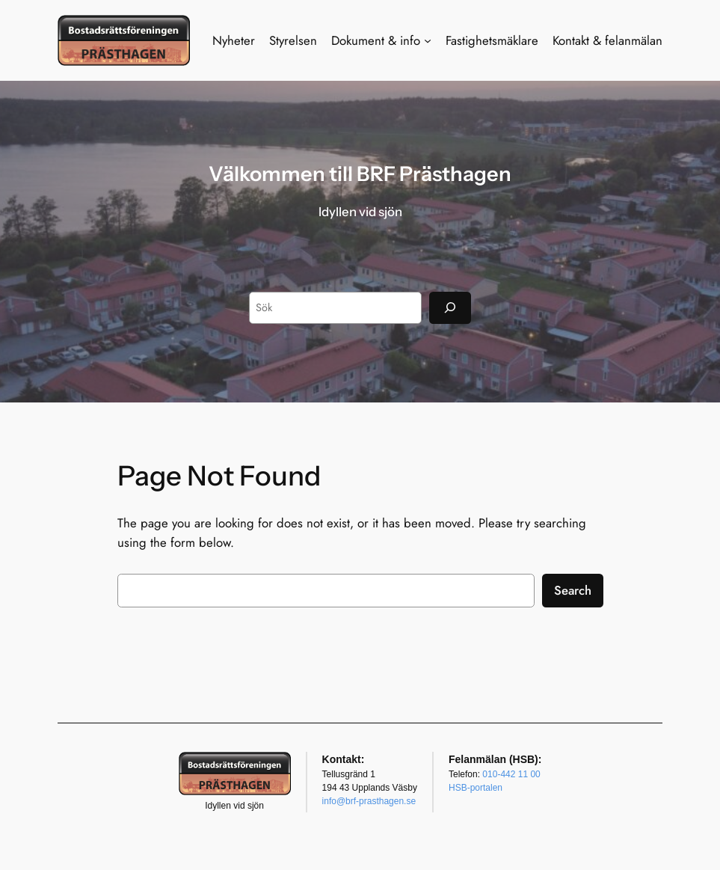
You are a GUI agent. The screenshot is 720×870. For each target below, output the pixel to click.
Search (572, 590)
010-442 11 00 (511, 774)
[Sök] (450, 308)
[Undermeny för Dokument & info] (427, 40)
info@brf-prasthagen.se (369, 801)
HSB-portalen (475, 787)
